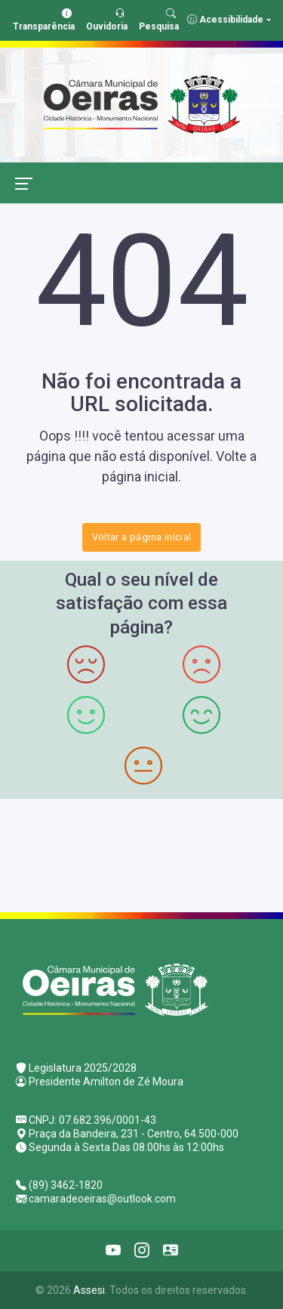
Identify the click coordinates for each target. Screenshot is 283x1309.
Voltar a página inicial (142, 537)
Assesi (89, 1290)
